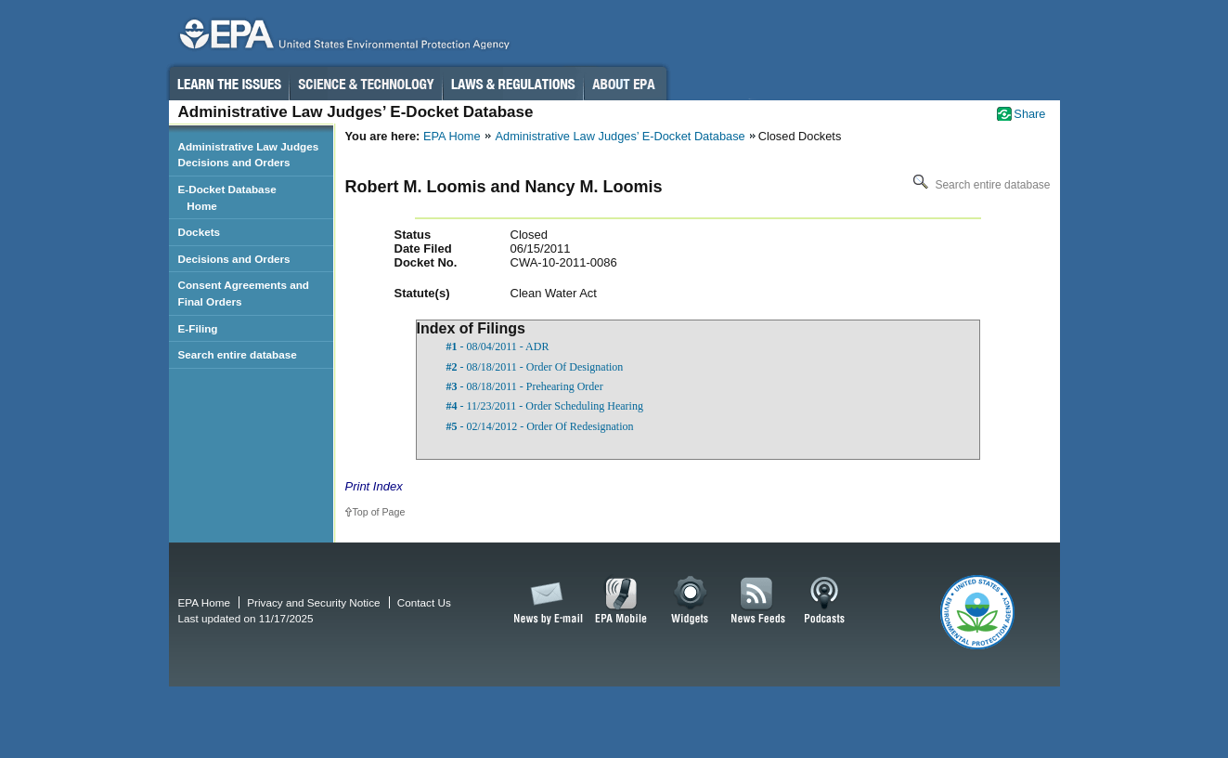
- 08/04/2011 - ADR (497, 346)
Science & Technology (366, 83)
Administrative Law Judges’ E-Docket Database (620, 136)
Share (1029, 114)
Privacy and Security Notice (313, 602)
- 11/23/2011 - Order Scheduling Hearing (544, 405)
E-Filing (198, 328)
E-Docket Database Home (227, 197)
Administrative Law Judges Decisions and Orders (248, 154)
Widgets (691, 601)
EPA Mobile (621, 601)
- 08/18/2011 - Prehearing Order (524, 386)
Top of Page (379, 511)
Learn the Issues (228, 83)
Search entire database (980, 184)
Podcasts (824, 601)
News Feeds (758, 601)
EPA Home (452, 136)
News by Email (545, 601)
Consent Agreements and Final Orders (244, 293)
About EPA (625, 83)
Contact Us (424, 602)
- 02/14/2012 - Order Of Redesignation (540, 426)
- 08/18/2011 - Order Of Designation (535, 366)
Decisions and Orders (234, 259)
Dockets (199, 232)
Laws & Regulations (513, 83)
